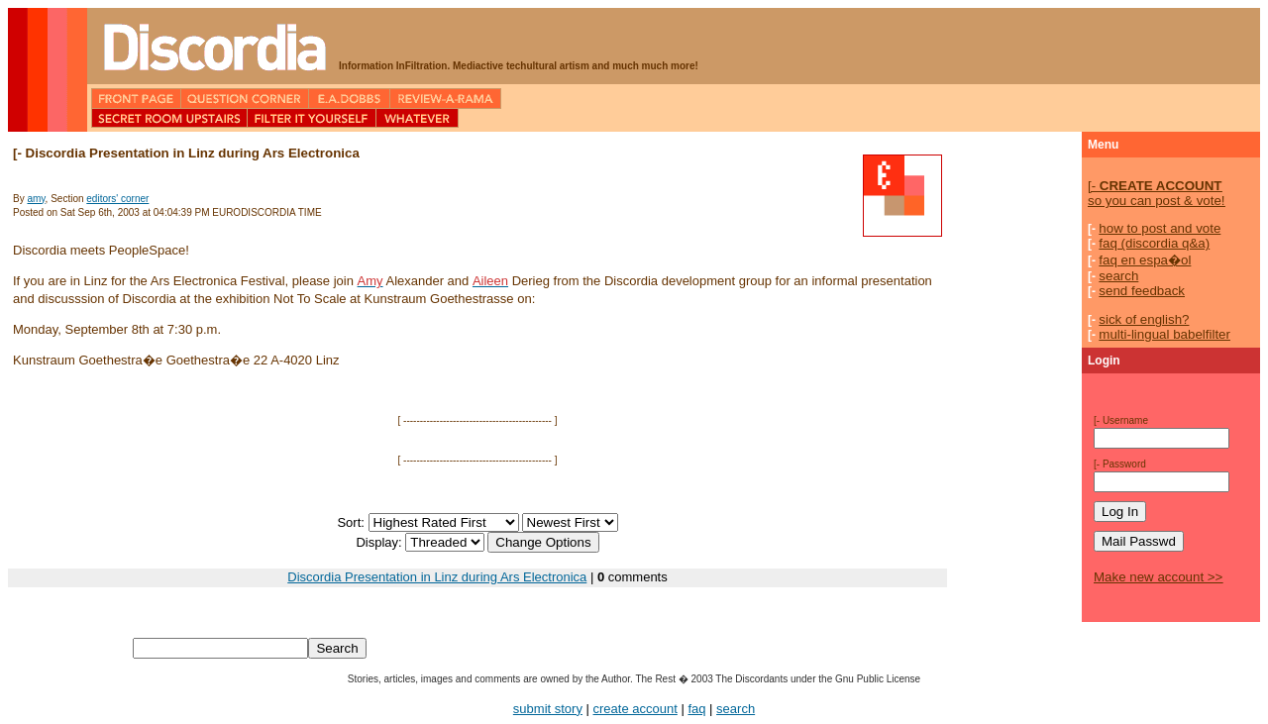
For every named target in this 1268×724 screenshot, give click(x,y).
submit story (547, 708)
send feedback (1142, 290)
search (1118, 275)
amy (36, 198)
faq (696, 708)
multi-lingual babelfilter (1164, 334)
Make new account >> (1158, 576)
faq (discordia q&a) (1154, 243)
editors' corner (117, 198)
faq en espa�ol (1145, 260)
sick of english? (1144, 319)
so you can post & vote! (1156, 193)
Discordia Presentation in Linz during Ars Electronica (436, 576)
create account (635, 708)
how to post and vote (1159, 228)
